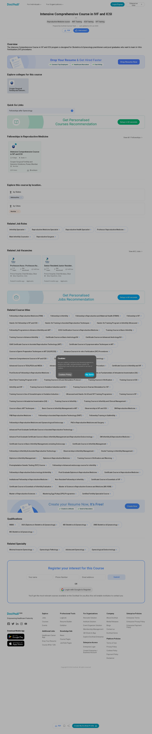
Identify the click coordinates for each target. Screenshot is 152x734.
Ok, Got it (89, 375)
